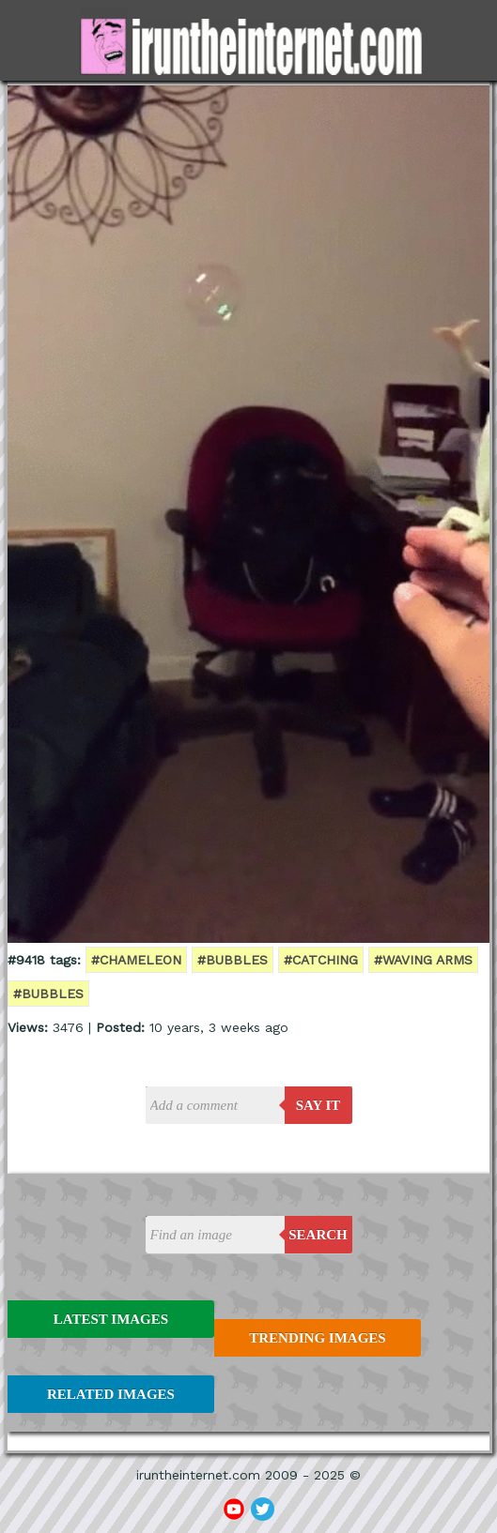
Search (318, 1234)
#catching (321, 959)
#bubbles (232, 959)
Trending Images (317, 1337)
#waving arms (423, 959)
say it (318, 1105)
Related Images (111, 1394)
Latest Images (111, 1319)
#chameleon (136, 959)
